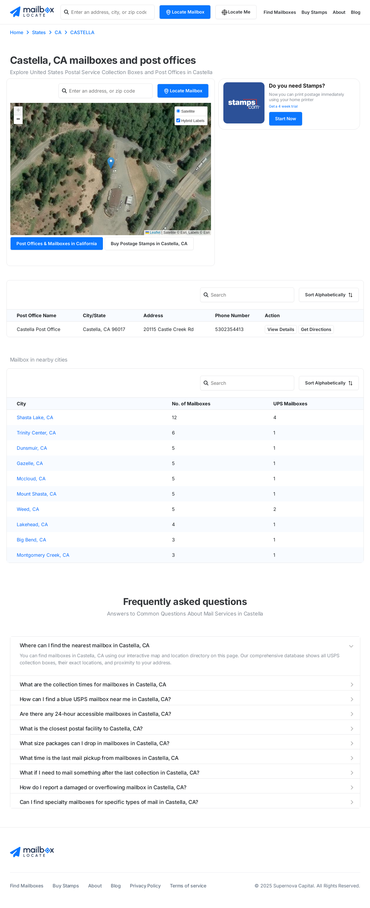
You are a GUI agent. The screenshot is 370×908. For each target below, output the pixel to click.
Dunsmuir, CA (32, 448)
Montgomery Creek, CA (43, 555)
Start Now (285, 118)
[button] (111, 163)
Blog (355, 12)
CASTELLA (82, 32)
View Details (280, 329)
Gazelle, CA (30, 463)
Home (16, 32)
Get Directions (316, 329)
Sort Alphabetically (329, 294)
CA (58, 32)
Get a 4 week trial (283, 106)
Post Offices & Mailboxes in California (56, 243)
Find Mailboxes (280, 12)
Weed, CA (28, 509)
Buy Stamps (314, 12)
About (339, 12)
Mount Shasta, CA (36, 494)
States (39, 32)
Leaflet (152, 232)
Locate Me (236, 12)
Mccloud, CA (31, 478)
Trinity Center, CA (36, 433)
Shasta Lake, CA (35, 417)
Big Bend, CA (31, 540)
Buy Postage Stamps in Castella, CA (149, 243)
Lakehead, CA (32, 524)
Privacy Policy (145, 886)
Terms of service (188, 886)
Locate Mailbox (185, 12)
